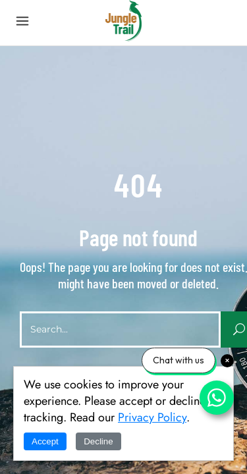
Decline (98, 441)
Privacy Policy (152, 417)
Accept (45, 441)
